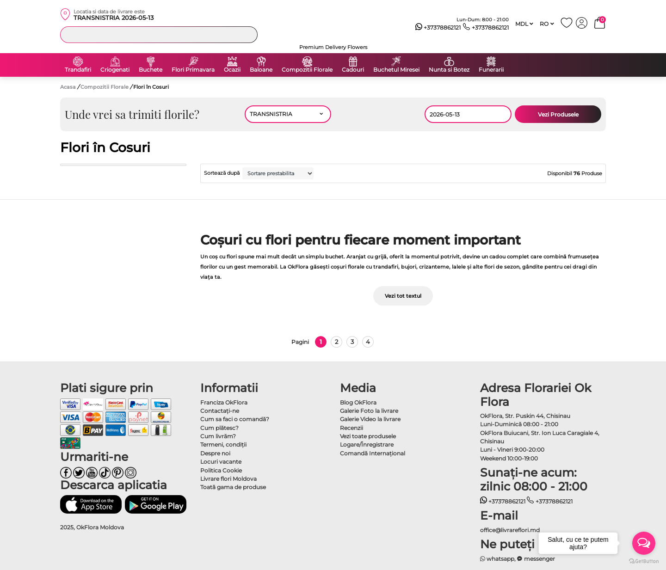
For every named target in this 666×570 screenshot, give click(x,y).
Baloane (261, 70)
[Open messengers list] (643, 543)
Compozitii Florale (307, 70)
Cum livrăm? (218, 436)
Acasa (68, 87)
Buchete (150, 70)
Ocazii (232, 70)
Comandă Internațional (372, 453)
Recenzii (351, 427)
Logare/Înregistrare (367, 444)
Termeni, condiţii (223, 444)
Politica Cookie (221, 470)
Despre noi (215, 453)
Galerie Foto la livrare (369, 410)
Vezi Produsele (558, 114)
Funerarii (491, 70)
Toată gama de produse (233, 487)
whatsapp (497, 558)
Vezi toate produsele (368, 436)
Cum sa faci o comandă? (234, 419)
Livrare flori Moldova (228, 478)
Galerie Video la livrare (370, 419)
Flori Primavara (193, 70)
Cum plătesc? (219, 427)
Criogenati (115, 70)
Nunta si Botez (449, 70)
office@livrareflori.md (510, 530)
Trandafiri (78, 70)
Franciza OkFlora (223, 402)
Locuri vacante (220, 461)
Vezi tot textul (403, 296)
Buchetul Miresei (396, 70)
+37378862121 (438, 27)
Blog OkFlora (358, 402)
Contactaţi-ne (219, 410)
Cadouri (353, 70)
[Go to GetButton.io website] (644, 561)
